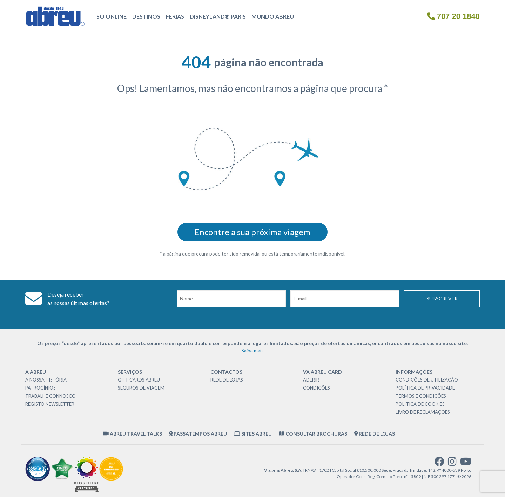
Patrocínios (40, 388)
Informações (414, 372)
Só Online (111, 16)
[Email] (344, 298)
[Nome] (231, 298)
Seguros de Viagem (141, 388)
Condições (316, 388)
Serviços (130, 372)
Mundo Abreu (272, 16)
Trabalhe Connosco (50, 396)
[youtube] (465, 463)
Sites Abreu (253, 434)
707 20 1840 (453, 16)
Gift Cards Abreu (139, 380)
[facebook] (439, 463)
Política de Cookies (420, 404)
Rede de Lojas (226, 380)
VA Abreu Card (322, 372)
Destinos (146, 16)
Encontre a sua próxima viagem (252, 232)
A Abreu (35, 372)
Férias (175, 16)
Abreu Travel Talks (132, 434)
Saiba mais (252, 350)
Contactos (226, 372)
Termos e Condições (421, 396)
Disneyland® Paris (218, 16)
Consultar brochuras (313, 434)
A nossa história (46, 380)
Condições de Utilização (427, 380)
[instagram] (452, 463)
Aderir (311, 380)
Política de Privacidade (425, 388)
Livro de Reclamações (423, 412)
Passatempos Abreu (198, 434)
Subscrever (442, 298)
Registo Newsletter (49, 404)
